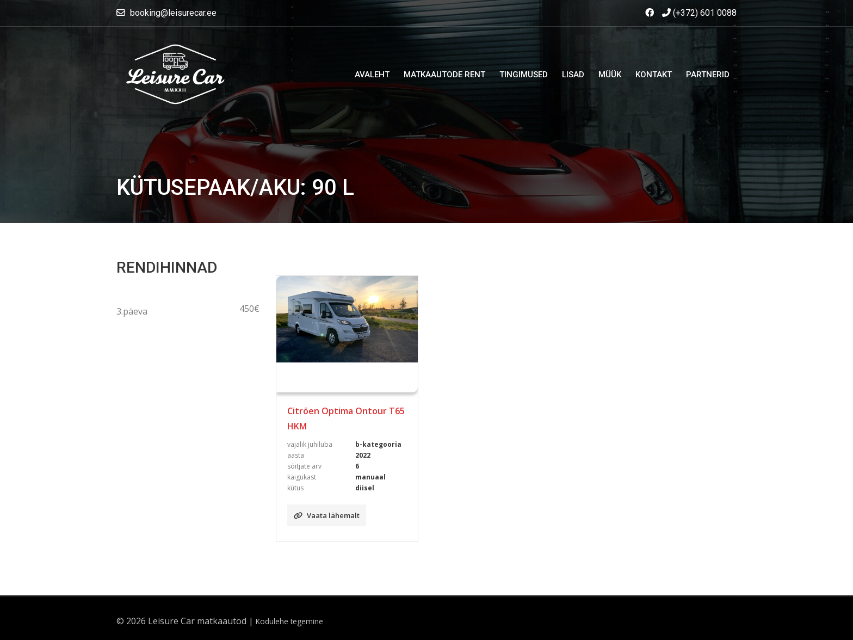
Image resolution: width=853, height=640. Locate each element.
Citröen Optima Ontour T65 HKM (346, 418)
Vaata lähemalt (327, 515)
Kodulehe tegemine (289, 621)
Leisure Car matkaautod (197, 621)
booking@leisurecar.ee (173, 13)
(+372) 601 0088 (699, 13)
